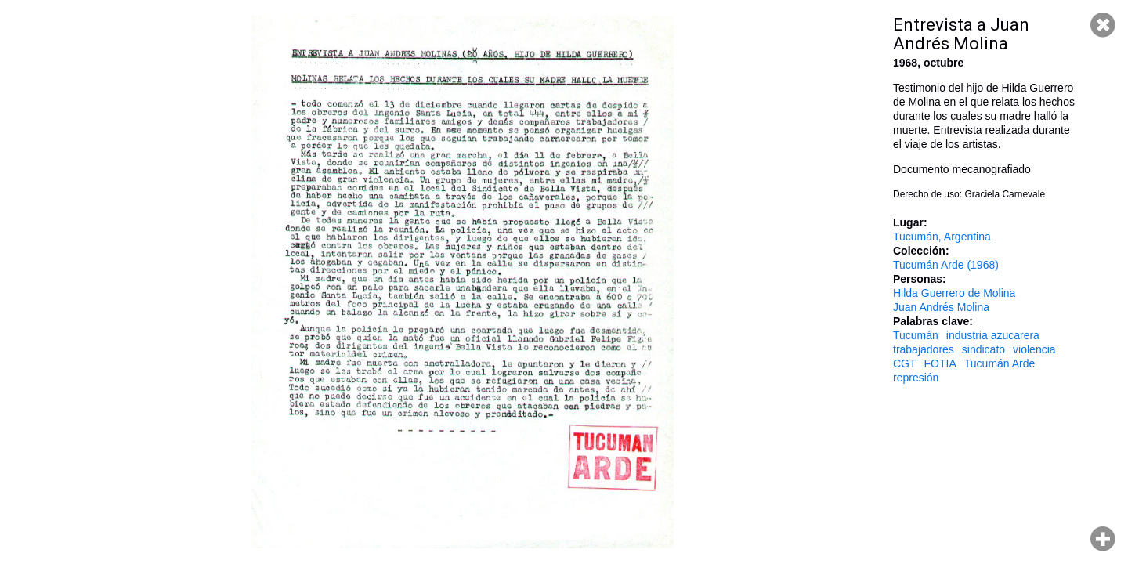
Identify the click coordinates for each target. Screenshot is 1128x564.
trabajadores (923, 349)
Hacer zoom (1103, 539)
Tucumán (915, 335)
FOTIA (940, 363)
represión (915, 377)
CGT (904, 363)
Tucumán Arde (1000, 363)
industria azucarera (992, 335)
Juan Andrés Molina (941, 307)
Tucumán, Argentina (942, 236)
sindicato (983, 349)
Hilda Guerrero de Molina (954, 293)
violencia (1034, 349)
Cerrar (1103, 25)
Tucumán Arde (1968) (946, 264)
